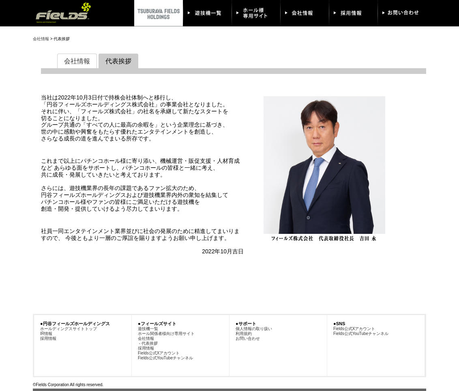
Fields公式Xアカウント (159, 353)
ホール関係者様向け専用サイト (166, 333)
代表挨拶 (118, 61)
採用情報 (48, 338)
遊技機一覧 (148, 328)
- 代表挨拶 (148, 343)
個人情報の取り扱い (254, 328)
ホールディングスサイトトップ (68, 328)
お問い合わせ (248, 338)
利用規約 (244, 333)
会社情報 (41, 39)
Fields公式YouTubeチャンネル (165, 358)
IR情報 (46, 333)
